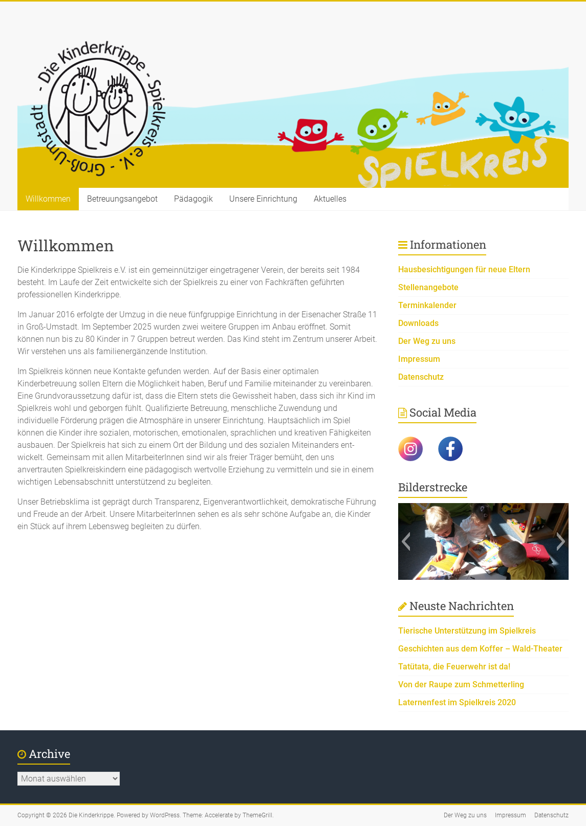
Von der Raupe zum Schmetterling (461, 684)
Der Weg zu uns (426, 341)
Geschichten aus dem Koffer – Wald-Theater (480, 649)
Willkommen (48, 199)
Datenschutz (421, 377)
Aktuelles (330, 199)
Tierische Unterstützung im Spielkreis (467, 631)
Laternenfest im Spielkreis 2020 (457, 702)
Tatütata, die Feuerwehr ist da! (454, 666)
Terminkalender (427, 305)
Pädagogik (193, 199)
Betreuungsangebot (122, 199)
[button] (405, 541)
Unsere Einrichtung (263, 199)
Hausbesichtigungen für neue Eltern (464, 269)
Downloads (418, 323)
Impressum (419, 359)
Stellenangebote (428, 287)
